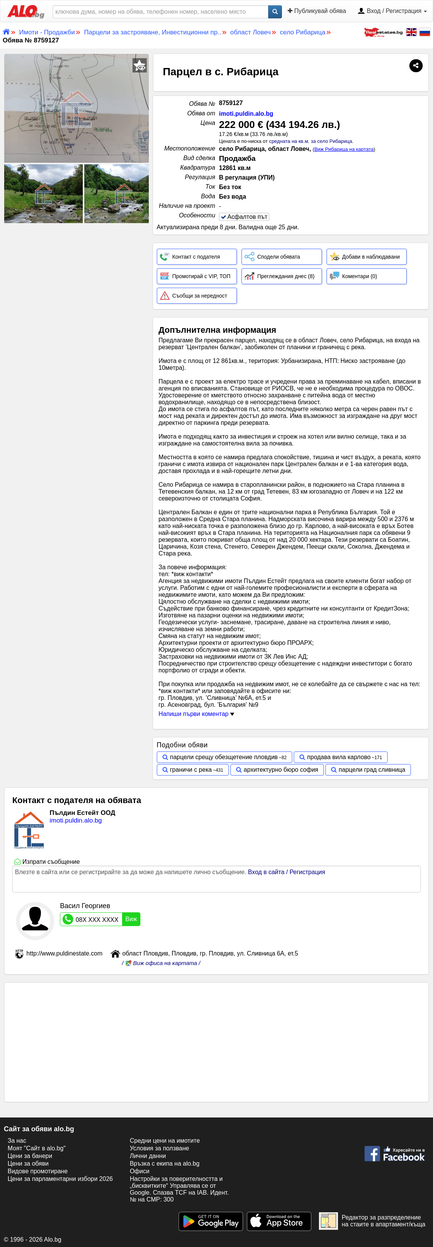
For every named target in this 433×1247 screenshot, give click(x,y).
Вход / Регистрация (392, 11)
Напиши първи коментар (197, 714)
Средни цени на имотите (165, 1140)
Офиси (139, 1171)
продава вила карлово (338, 757)
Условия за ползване (159, 1148)
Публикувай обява (317, 11)
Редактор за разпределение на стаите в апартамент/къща (372, 1221)
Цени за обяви (28, 1163)
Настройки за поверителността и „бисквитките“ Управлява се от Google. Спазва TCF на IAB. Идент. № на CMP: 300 (179, 1189)
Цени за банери (30, 1156)
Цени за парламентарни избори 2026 (60, 1179)
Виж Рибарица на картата (343, 149)
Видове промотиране (38, 1171)
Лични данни (148, 1156)
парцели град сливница (372, 769)
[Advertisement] (76, 281)
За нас (17, 1140)
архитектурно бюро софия (281, 769)
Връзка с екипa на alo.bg (165, 1163)
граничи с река (191, 769)
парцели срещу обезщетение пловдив (224, 757)
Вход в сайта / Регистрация (286, 872)
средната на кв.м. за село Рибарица (310, 141)
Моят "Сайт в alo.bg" (37, 1148)
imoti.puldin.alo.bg (246, 113)
